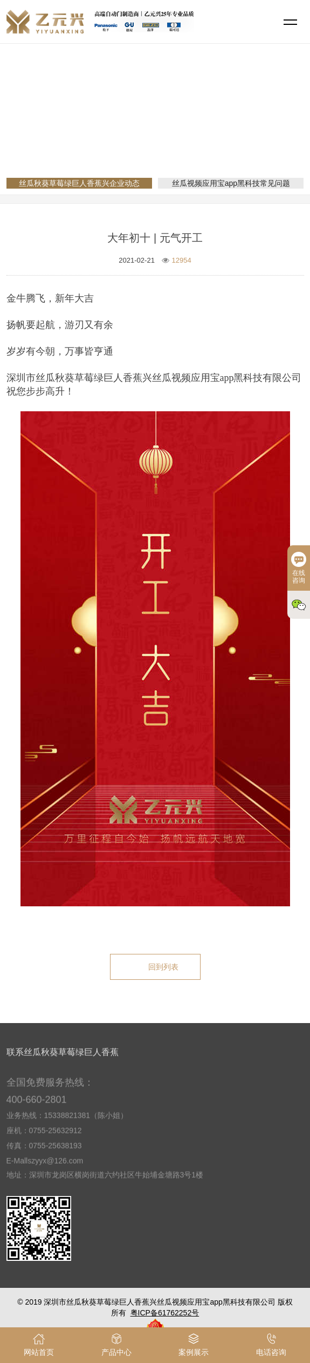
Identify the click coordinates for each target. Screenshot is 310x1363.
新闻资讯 (133, 132)
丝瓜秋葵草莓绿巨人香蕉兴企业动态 (220, 132)
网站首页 (90, 132)
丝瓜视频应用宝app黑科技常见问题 (231, 183)
